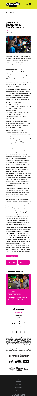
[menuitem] (18, 381)
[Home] (13, 4)
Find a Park (18, 325)
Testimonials (18, 319)
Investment (18, 315)
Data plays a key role (11, 69)
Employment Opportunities (18, 323)
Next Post (23, 262)
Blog (18, 321)
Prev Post (12, 262)
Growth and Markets (12, 256)
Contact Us (18, 327)
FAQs (18, 317)
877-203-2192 (18, 312)
